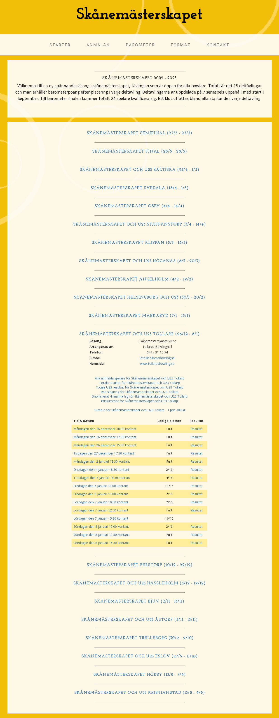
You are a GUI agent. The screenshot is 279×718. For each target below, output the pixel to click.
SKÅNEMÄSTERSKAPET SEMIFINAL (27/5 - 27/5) (139, 133)
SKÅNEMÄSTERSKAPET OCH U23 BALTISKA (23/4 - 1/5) (139, 170)
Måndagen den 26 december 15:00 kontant (104, 445)
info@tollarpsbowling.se (157, 358)
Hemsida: (97, 363)
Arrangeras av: (101, 346)
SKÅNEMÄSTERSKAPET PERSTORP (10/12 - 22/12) (139, 565)
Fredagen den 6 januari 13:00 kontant (100, 494)
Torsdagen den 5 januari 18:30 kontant (101, 478)
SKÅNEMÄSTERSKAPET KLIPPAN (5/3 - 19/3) (139, 243)
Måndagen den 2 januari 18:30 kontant (101, 461)
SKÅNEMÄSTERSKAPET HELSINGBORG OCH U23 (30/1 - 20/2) (139, 297)
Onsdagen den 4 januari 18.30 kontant (101, 469)
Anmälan (98, 44)
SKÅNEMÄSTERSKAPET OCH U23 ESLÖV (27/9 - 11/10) (140, 656)
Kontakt (218, 44)
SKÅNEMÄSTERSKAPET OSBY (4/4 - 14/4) (139, 206)
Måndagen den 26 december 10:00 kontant (104, 429)
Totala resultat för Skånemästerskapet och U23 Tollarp (139, 383)
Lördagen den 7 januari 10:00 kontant (100, 502)
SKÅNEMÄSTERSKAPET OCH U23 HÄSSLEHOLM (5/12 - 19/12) (139, 583)
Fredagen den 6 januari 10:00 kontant (100, 486)
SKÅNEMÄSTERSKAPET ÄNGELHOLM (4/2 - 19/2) (139, 279)
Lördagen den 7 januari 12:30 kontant (100, 510)
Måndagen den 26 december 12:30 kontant (104, 437)
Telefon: (96, 352)
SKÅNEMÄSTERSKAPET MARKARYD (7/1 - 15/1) (139, 316)
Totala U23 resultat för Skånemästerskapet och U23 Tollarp (139, 387)
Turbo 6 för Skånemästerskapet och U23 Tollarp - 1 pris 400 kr (139, 410)
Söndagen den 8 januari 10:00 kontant (101, 526)
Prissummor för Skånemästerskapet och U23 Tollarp (139, 401)
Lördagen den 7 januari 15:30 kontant (100, 518)
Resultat (197, 429)
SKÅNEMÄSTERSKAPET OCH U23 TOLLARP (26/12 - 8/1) (139, 334)
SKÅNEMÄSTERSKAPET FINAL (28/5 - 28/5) (139, 151)
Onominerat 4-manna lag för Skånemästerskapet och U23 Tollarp (139, 396)
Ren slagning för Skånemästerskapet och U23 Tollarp (139, 392)
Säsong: (95, 341)
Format (181, 44)
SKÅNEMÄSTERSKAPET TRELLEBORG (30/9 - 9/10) (140, 638)
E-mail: (95, 358)
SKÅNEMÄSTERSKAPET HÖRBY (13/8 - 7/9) (140, 675)
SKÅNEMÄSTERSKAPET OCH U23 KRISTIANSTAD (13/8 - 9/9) (139, 693)
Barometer (140, 44)
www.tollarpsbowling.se (157, 363)
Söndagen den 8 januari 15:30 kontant (101, 543)
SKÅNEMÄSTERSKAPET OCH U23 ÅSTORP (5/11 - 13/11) (139, 620)
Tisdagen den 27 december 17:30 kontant (103, 453)
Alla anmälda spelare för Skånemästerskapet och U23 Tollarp (139, 378)
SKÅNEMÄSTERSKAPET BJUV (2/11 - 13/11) (139, 601)
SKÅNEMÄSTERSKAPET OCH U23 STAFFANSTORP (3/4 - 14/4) (139, 224)
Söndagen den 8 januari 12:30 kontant (101, 534)
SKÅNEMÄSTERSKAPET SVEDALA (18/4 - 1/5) (140, 188)
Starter (60, 44)
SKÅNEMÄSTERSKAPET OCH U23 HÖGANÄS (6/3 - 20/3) (139, 261)
